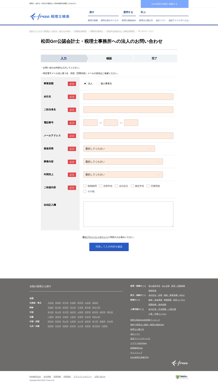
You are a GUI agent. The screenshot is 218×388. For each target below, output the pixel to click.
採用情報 (57, 377)
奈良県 (88, 317)
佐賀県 (58, 326)
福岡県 (51, 326)
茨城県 (51, 308)
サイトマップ (136, 353)
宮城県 (73, 303)
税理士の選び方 (146, 20)
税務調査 (168, 300)
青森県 (58, 303)
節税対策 (152, 291)
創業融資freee (136, 348)
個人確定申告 (154, 286)
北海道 (51, 303)
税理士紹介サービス (110, 20)
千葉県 (80, 308)
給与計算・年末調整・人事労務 (162, 309)
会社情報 (47, 377)
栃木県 (58, 308)
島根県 (58, 322)
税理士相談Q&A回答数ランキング (145, 320)
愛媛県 (103, 322)
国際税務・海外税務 (157, 305)
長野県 (88, 312)
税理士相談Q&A (129, 20)
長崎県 (65, 326)
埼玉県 (73, 308)
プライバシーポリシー (83, 377)
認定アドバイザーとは (178, 20)
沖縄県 (104, 326)
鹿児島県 (96, 326)
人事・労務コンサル (157, 314)
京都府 (65, 317)
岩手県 (65, 303)
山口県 (80, 322)
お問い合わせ (99, 377)
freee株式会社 (35, 377)
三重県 (51, 317)
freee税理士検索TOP (139, 357)
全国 (31, 298)
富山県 (58, 312)
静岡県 (103, 312)
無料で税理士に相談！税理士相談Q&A (147, 325)
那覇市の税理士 (96, 31)
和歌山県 (96, 317)
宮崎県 (88, 326)
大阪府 (73, 317)
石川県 (65, 312)
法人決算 (166, 286)
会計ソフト (161, 20)
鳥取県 (51, 322)
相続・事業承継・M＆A (174, 295)
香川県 (95, 322)
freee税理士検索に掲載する (165, 4)
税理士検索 (93, 20)
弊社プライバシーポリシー (95, 237)
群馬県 (65, 308)
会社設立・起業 (155, 295)
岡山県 (65, 322)
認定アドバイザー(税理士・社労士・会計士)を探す (50, 31)
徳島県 (88, 322)
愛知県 (110, 312)
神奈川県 (96, 308)
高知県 (110, 322)
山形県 (88, 303)
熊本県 (73, 326)
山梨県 (80, 312)
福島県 (95, 303)
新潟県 (51, 312)
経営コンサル (179, 300)
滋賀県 (58, 317)
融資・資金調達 (155, 300)
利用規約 (67, 377)
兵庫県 (80, 317)
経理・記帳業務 (178, 286)
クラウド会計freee (138, 343)
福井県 (73, 312)
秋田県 (80, 303)
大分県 (80, 326)
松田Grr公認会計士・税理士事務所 (121, 31)
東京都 (88, 308)
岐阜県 (95, 312)
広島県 (73, 322)
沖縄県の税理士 (80, 31)
